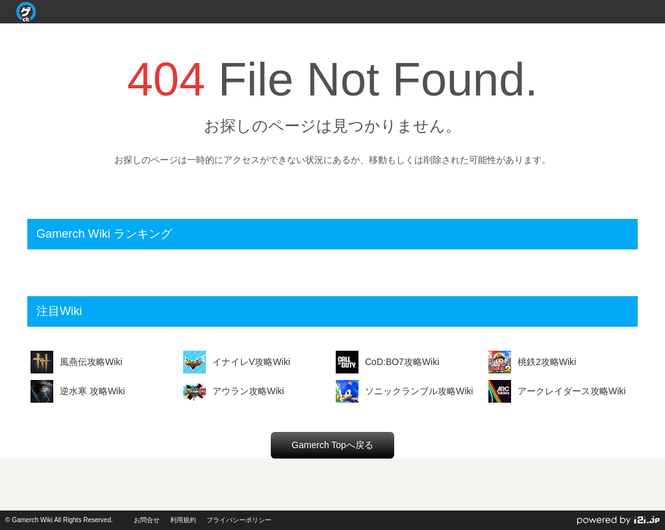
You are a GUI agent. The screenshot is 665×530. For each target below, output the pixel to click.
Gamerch (26, 11)
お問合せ (147, 520)
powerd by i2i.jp (618, 520)
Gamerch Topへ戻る (332, 445)
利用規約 (183, 520)
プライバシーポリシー (239, 520)
